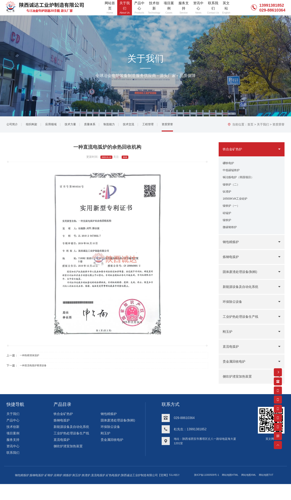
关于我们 (263, 125)
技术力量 (76, 125)
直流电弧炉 (232, 357)
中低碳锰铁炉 (232, 172)
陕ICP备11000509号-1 (113, 491)
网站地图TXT (180, 491)
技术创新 (12, 437)
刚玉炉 (228, 342)
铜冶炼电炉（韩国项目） (240, 180)
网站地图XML (160, 491)
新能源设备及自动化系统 (243, 297)
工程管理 (160, 125)
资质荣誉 (181, 125)
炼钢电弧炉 (232, 267)
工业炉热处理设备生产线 (243, 327)
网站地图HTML (139, 491)
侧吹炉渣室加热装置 (239, 387)
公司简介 (12, 125)
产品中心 (12, 430)
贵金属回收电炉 (235, 372)
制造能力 (118, 125)
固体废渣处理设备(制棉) (242, 282)
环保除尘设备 (234, 312)
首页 (250, 125)
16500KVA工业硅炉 (237, 204)
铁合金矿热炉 (234, 150)
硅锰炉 (227, 221)
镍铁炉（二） (232, 188)
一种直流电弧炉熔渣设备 (37, 366)
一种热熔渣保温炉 (33, 356)
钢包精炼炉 (232, 252)
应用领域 (54, 125)
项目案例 (12, 443)
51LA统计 (222, 485)
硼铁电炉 (229, 164)
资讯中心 (12, 456)
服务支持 (12, 450)
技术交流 (139, 125)
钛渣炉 (227, 196)
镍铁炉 (227, 229)
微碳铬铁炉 (231, 237)
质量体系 (97, 125)
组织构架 (33, 125)
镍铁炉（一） (232, 213)
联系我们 (12, 463)
